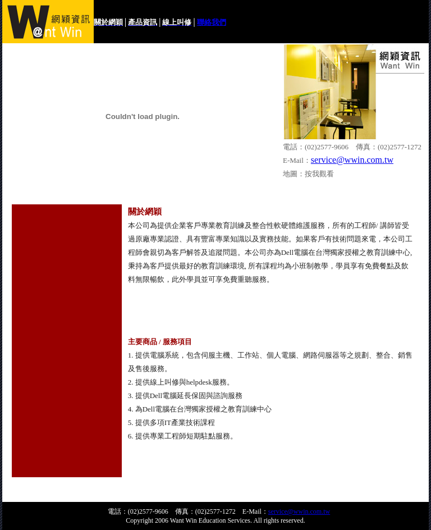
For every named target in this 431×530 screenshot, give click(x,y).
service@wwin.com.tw (352, 160)
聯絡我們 (211, 22)
